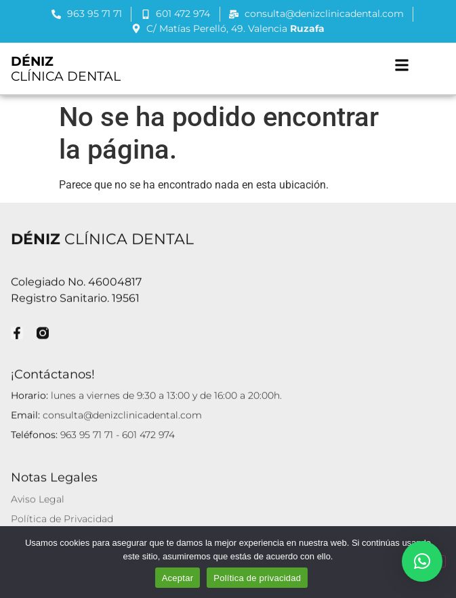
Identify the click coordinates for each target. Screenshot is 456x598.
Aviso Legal (37, 498)
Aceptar (178, 578)
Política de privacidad (257, 578)
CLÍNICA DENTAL (66, 68)
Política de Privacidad (62, 518)
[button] (401, 65)
